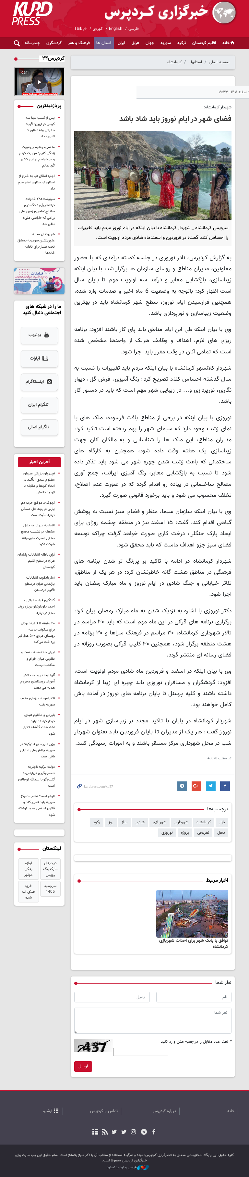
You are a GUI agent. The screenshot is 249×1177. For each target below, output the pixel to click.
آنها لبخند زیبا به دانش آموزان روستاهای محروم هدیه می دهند (37, 682)
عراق (135, 43)
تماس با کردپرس (104, 1111)
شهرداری (181, 822)
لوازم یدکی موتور (28, 869)
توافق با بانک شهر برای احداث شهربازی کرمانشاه (193, 944)
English (115, 29)
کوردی (98, 29)
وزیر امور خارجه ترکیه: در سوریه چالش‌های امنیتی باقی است (37, 750)
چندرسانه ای (29, 43)
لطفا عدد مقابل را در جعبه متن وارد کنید (196, 1042)
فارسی (133, 29)
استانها (196, 62)
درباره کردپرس (164, 1111)
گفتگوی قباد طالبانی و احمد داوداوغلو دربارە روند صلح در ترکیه (36, 607)
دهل (221, 832)
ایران (121, 43)
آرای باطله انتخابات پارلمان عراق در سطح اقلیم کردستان (36, 561)
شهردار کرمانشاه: (217, 107)
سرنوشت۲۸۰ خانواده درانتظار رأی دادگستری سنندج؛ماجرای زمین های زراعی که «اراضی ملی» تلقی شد (37, 211)
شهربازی (159, 822)
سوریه (165, 43)
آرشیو (47, 1111)
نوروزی (167, 832)
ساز (124, 822)
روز (110, 822)
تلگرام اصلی (38, 427)
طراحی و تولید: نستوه (128, 1167)
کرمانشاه (174, 62)
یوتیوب (39, 335)
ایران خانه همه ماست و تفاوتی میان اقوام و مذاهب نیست (38, 659)
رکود (96, 822)
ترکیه (181, 43)
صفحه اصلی (219, 62)
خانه (228, 43)
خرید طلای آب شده (28, 892)
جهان (150, 43)
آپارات (39, 359)
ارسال (83, 1066)
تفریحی (203, 832)
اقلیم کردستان (204, 43)
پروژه (185, 832)
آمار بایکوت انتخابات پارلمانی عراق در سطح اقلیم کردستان (40, 584)
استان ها (103, 43)
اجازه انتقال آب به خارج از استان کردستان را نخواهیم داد (36, 182)
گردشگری (54, 43)
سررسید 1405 (50, 889)
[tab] (39, 462)
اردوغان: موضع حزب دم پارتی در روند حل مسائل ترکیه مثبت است (38, 509)
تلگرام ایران (38, 405)
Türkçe (80, 29)
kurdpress (161, 13)
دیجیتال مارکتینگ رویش (50, 869)
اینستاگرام (39, 382)
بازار (222, 822)
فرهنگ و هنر (79, 43)
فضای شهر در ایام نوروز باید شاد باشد (175, 119)
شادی (140, 822)
